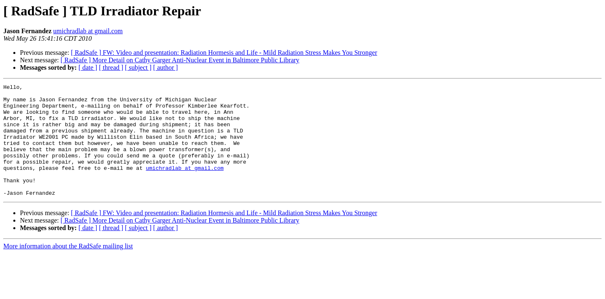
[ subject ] (138, 67)
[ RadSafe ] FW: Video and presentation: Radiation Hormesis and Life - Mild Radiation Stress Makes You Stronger (224, 52)
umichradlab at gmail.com (88, 30)
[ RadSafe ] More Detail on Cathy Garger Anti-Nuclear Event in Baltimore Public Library (180, 60)
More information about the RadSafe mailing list (68, 268)
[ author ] (165, 67)
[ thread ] (111, 67)
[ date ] (87, 67)
